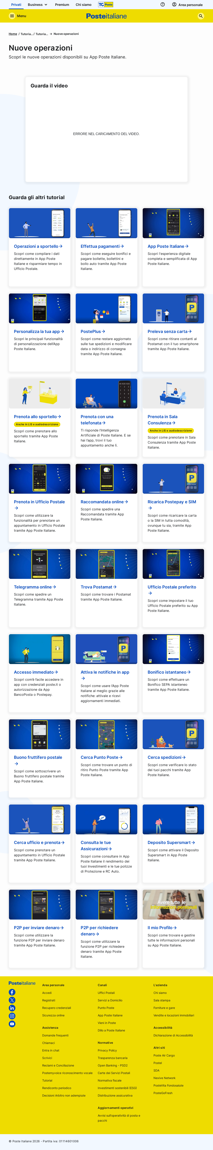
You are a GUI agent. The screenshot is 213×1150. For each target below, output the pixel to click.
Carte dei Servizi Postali (114, 1073)
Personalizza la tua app (39, 331)
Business (38, 4)
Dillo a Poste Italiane (111, 1030)
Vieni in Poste (107, 1023)
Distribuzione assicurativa (115, 1095)
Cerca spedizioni (167, 757)
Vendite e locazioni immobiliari (174, 1015)
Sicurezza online (53, 1015)
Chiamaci (48, 1043)
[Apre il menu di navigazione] (17, 15)
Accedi (47, 992)
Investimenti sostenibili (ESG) (117, 1088)
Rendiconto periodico (56, 1088)
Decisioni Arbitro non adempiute (63, 1095)
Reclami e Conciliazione (58, 1065)
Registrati (48, 1000)
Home (13, 33)
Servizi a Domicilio (110, 1000)
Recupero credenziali (56, 1008)
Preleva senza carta (170, 331)
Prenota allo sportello (38, 416)
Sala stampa (162, 1000)
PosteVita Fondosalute (168, 1085)
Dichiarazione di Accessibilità (173, 1035)
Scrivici (47, 1058)
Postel (158, 1063)
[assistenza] (162, 5)
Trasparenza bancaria (113, 1058)
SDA (156, 1070)
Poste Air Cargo (164, 1055)
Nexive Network (165, 1078)
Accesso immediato (36, 672)
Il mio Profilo (162, 927)
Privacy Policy (107, 1050)
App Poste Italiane (168, 246)
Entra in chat (50, 1050)
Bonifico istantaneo (169, 672)
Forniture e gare (164, 1008)
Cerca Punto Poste (102, 757)
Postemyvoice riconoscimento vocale (67, 1073)
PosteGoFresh (163, 1093)
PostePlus (93, 331)
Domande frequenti (55, 1035)
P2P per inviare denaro (39, 927)
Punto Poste (106, 1008)
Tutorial (47, 1080)
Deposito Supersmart (172, 842)
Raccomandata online (105, 501)
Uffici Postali (106, 992)
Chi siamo (160, 992)
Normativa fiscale (109, 1080)
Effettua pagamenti (103, 246)
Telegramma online (35, 587)
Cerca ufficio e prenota (39, 842)
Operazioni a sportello (38, 246)
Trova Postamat (99, 587)
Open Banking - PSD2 (113, 1065)
